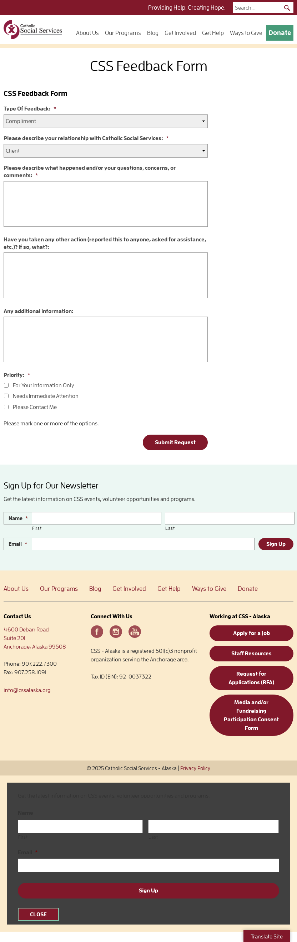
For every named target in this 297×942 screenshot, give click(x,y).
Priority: (17, 375)
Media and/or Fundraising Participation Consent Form (251, 715)
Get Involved (180, 33)
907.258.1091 (30, 672)
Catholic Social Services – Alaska (33, 29)
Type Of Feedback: (30, 109)
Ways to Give (246, 33)
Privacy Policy (195, 768)
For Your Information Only (43, 385)
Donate (279, 32)
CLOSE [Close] (38, 914)
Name (18, 518)
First (36, 528)
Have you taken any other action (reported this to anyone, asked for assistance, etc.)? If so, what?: (105, 243)
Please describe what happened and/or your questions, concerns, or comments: (90, 171)
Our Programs (123, 33)
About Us (87, 33)
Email (18, 544)
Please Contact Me (35, 407)
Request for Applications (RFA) (251, 678)
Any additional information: (39, 311)
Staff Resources (251, 653)
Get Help (213, 33)
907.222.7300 (39, 664)
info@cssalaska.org (27, 690)
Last (170, 528)
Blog (152, 33)
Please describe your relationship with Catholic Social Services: (86, 138)
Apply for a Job (251, 633)
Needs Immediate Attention (46, 396)
